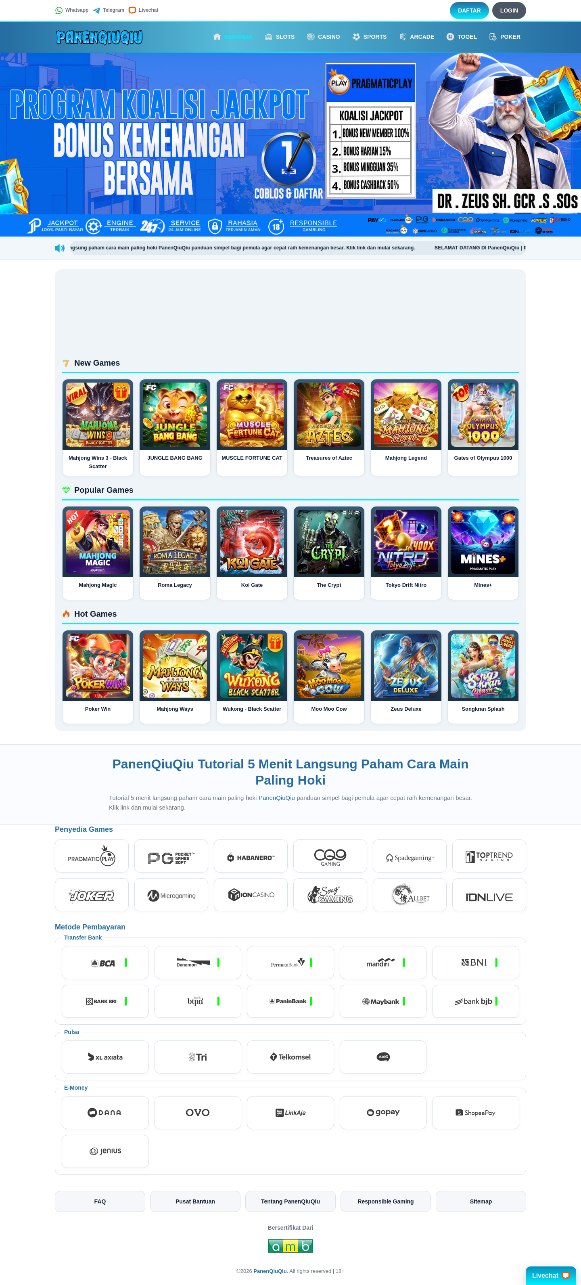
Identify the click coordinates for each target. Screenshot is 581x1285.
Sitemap (481, 1201)
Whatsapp (71, 10)
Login (509, 10)
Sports (369, 37)
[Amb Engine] (290, 1248)
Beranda (233, 37)
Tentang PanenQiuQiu (290, 1201)
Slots (280, 37)
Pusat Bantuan (195, 1201)
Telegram (108, 10)
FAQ (100, 1201)
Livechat (143, 10)
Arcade (416, 37)
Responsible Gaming (385, 1201)
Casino (323, 37)
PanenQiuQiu (278, 797)
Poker (504, 37)
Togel (461, 37)
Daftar (469, 10)
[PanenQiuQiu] (99, 36)
